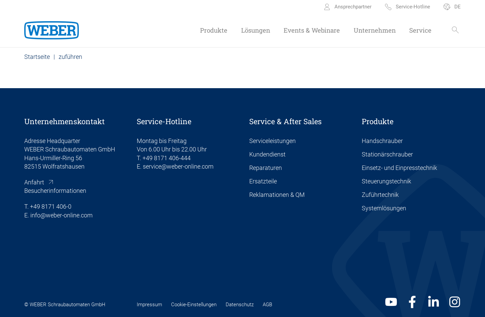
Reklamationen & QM (277, 194)
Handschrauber (382, 140)
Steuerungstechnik (386, 181)
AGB (267, 305)
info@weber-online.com (61, 215)
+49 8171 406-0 (50, 206)
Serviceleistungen (272, 140)
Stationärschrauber (387, 154)
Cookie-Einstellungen (194, 305)
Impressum (149, 305)
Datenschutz (240, 305)
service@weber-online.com (178, 166)
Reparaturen (265, 167)
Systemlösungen (384, 208)
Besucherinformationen (55, 190)
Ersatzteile (263, 181)
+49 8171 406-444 (166, 158)
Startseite (37, 56)
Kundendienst (267, 154)
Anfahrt (34, 182)
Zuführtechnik (380, 194)
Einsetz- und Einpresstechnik (399, 167)
